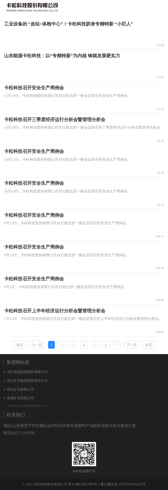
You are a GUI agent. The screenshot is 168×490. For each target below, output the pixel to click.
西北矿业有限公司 (20, 389)
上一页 (37, 345)
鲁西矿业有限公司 (20, 398)
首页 (19, 345)
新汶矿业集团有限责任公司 (27, 380)
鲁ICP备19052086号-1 (84, 484)
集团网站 (152, 7)
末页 (148, 345)
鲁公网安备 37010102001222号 (123, 484)
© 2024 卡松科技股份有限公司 (44, 484)
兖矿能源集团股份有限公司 (27, 372)
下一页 (131, 345)
